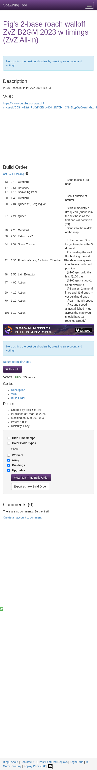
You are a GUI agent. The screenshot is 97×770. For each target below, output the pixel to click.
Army (15, 460)
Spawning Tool (15, 5)
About (14, 762)
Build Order (18, 398)
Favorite (12, 369)
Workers (17, 455)
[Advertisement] (37, 567)
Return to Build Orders (17, 361)
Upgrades (18, 470)
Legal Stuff (76, 762)
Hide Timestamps (23, 438)
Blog (6, 762)
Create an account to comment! (22, 517)
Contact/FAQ (29, 762)
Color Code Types (23, 443)
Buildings (18, 465)
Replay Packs (32, 766)
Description (18, 390)
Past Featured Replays (53, 762)
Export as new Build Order (30, 486)
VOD (14, 394)
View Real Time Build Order (31, 477)
